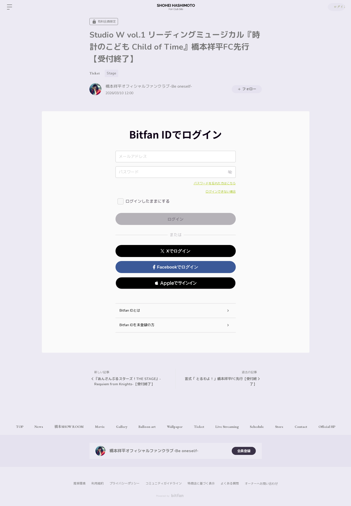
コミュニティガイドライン (164, 483)
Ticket (94, 73)
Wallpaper (175, 426)
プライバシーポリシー (124, 483)
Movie (96, 426)
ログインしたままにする (148, 201)
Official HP (334, 426)
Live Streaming (229, 426)
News (32, 426)
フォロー (246, 89)
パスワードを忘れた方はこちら (215, 183)
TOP (11, 426)
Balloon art (145, 426)
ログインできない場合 (221, 192)
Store (284, 426)
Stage (111, 73)
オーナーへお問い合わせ (261, 483)
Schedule (261, 426)
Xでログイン (175, 251)
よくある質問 (230, 483)
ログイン (336, 7)
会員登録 (244, 450)
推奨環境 (79, 483)
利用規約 (97, 483)
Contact (307, 426)
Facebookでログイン (175, 267)
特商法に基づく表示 (201, 483)
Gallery (119, 426)
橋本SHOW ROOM (63, 426)
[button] (175, 283)
